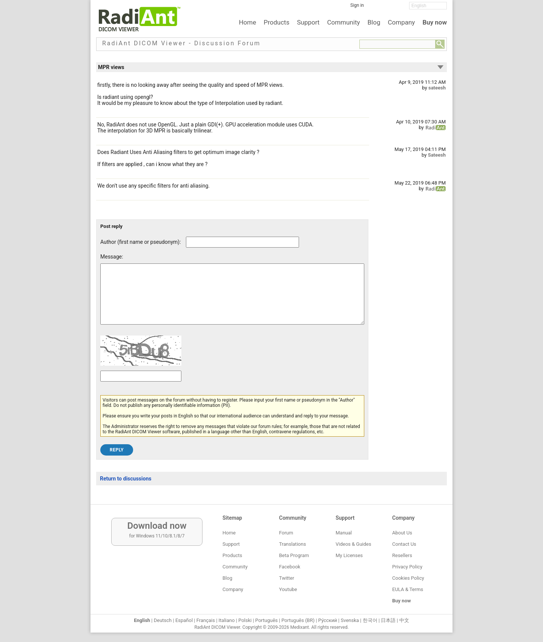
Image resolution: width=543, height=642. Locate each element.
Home (247, 22)
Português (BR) (297, 620)
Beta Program (294, 555)
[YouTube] (398, 8)
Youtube (288, 589)
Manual (344, 533)
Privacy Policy (407, 567)
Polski (245, 620)
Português (266, 620)
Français (205, 620)
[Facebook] (375, 8)
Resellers (402, 555)
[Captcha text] (140, 387)
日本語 (388, 620)
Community (343, 22)
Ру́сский (327, 620)
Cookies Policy (408, 578)
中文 (404, 620)
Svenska (350, 620)
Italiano (227, 620)
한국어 (370, 620)
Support (308, 22)
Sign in (357, 5)
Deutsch (163, 620)
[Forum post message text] (232, 299)
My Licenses (349, 555)
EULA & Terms (407, 589)
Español (184, 620)
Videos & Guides (353, 544)
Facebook (289, 567)
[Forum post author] (242, 242)
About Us (402, 533)
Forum (286, 533)
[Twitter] (386, 8)
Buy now (434, 22)
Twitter (286, 578)
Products (276, 22)
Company (401, 22)
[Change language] (428, 5)
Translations (292, 544)
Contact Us (404, 544)
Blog (374, 22)
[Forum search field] (397, 44)
